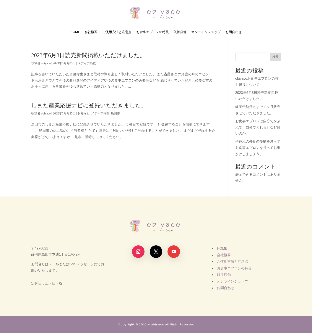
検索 (275, 56)
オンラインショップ (206, 32)
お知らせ (84, 113)
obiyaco (46, 63)
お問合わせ (233, 32)
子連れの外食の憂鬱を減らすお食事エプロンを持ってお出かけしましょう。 (257, 148)
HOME (75, 32)
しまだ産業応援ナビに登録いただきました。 (89, 105)
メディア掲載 (87, 63)
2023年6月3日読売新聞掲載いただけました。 (88, 55)
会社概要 (91, 32)
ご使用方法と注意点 (117, 32)
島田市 (115, 113)
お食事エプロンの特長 (152, 32)
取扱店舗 (180, 32)
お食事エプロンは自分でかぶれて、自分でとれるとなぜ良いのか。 (257, 127)
